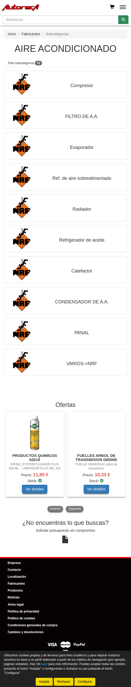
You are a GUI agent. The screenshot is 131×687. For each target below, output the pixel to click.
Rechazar (63, 681)
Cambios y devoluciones (26, 632)
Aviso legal (16, 604)
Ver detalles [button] (34, 489)
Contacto (14, 570)
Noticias (14, 597)
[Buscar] (123, 19)
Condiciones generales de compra (32, 625)
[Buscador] (61, 19)
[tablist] (65, 462)
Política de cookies (21, 618)
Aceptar (44, 681)
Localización (17, 576)
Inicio (12, 34)
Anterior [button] (55, 509)
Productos (15, 590)
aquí (44, 664)
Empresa (14, 563)
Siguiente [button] (74, 509)
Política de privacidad (23, 611)
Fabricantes (30, 34)
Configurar (85, 681)
